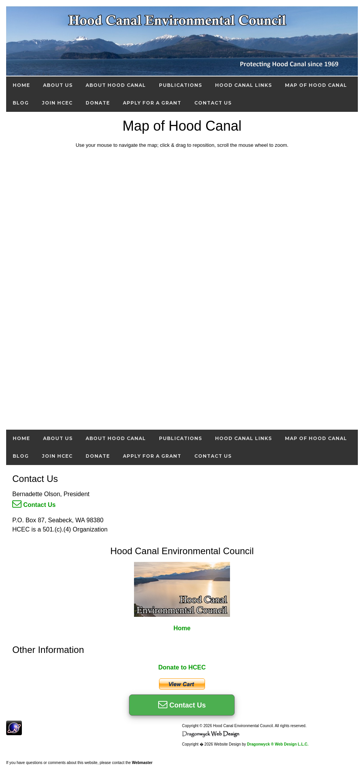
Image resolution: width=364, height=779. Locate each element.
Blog (21, 103)
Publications (180, 85)
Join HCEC (57, 103)
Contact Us (213, 103)
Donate (98, 103)
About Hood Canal (116, 85)
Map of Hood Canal (316, 85)
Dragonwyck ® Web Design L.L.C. (277, 744)
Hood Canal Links (243, 85)
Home (21, 85)
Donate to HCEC (182, 667)
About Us (58, 85)
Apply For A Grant (152, 103)
